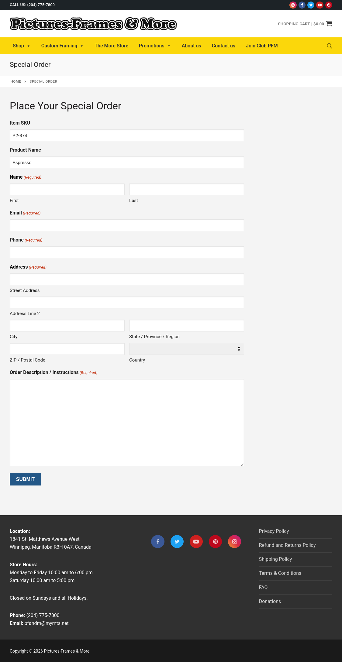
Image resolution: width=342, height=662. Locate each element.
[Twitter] (310, 5)
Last (133, 200)
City (13, 336)
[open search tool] (329, 46)
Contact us (223, 46)
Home (16, 81)
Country (137, 360)
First (14, 200)
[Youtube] (319, 5)
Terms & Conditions (280, 573)
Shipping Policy (275, 559)
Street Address (25, 290)
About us (191, 46)
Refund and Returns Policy (287, 545)
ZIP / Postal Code (27, 360)
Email (25, 213)
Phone (26, 240)
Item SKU (20, 123)
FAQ (263, 587)
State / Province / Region (154, 336)
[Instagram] (292, 5)
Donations (270, 601)
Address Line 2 (25, 313)
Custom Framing (62, 46)
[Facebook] (302, 5)
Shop (22, 46)
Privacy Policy (274, 531)
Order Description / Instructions (53, 372)
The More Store (111, 46)
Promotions (155, 46)
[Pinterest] (328, 5)
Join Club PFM (262, 46)
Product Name (25, 150)
